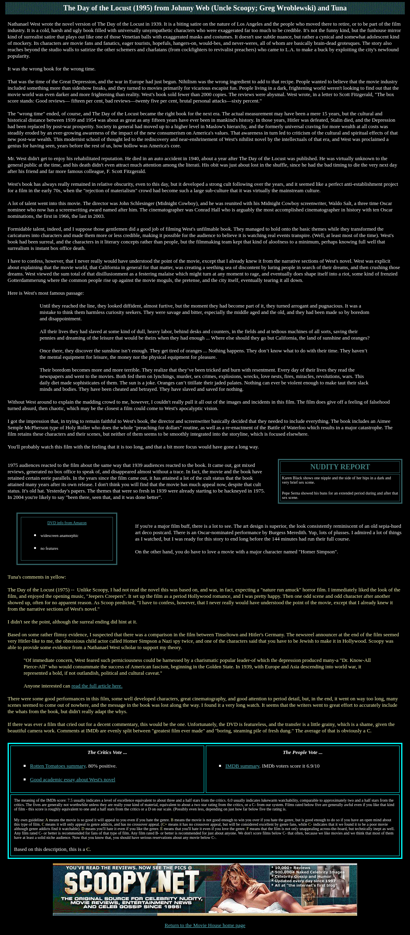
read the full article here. (96, 686)
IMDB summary (242, 766)
